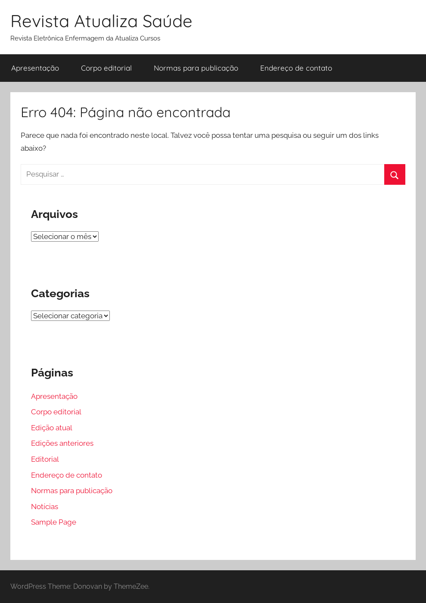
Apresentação (35, 67)
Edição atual (51, 427)
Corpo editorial (106, 67)
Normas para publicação (196, 67)
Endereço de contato (296, 67)
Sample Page (53, 522)
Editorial (45, 459)
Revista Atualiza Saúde (101, 20)
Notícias (44, 506)
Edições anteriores (62, 443)
